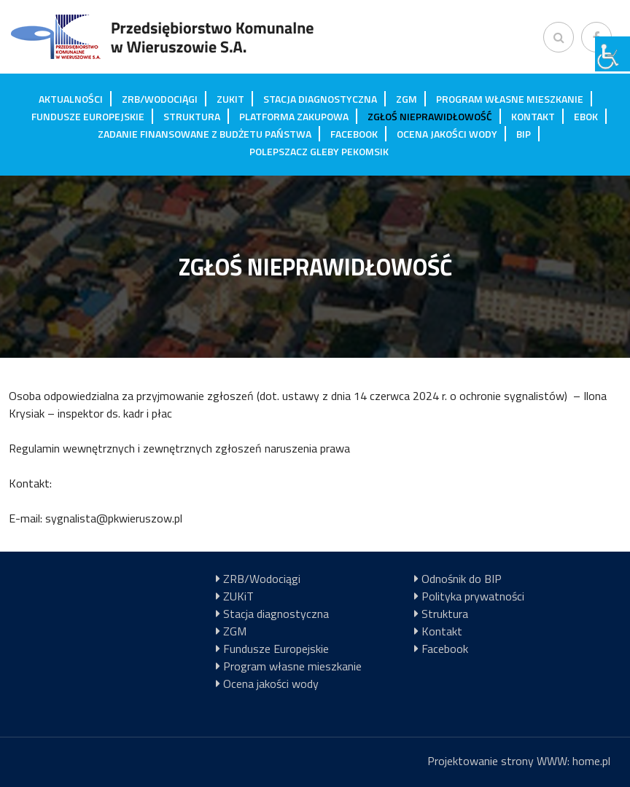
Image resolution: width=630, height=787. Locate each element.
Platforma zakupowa (294, 116)
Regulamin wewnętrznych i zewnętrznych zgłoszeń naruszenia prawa (179, 448)
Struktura (191, 116)
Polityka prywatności (472, 596)
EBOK (586, 116)
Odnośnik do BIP (461, 578)
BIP (523, 133)
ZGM (406, 98)
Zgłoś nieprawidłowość (430, 116)
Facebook (354, 133)
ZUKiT (230, 98)
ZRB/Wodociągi (160, 98)
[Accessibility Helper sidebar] (612, 53)
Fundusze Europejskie (87, 116)
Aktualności (71, 98)
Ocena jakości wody (447, 133)
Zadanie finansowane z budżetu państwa (204, 133)
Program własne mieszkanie (509, 98)
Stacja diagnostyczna (320, 98)
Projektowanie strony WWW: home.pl (518, 761)
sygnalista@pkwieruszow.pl (113, 518)
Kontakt (533, 116)
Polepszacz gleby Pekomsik (319, 151)
